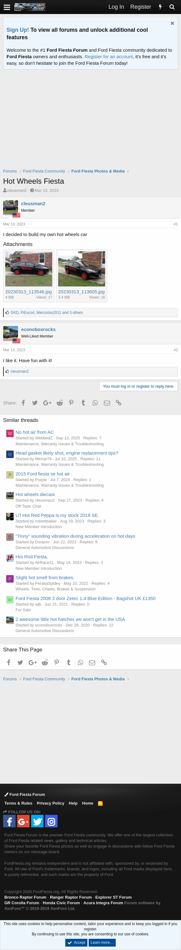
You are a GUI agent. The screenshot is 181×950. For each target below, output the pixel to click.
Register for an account (109, 56)
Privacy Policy (50, 803)
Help (73, 803)
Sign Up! (18, 30)
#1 (176, 224)
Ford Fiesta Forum (24, 794)
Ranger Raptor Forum (71, 897)
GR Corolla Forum (21, 902)
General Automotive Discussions (45, 547)
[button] (7, 7)
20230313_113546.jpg (28, 291)
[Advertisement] (92, 123)
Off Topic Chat (28, 506)
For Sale (23, 609)
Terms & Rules (18, 803)
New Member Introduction (39, 526)
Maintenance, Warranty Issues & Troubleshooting (60, 444)
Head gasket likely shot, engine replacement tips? (67, 453)
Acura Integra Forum (103, 902)
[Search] (172, 7)
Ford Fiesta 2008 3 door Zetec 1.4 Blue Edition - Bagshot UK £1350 (85, 598)
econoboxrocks (38, 329)
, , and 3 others (47, 312)
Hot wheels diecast (35, 494)
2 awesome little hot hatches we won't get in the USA (70, 619)
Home (87, 803)
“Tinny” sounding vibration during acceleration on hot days (75, 536)
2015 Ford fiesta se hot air (43, 473)
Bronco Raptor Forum (25, 897)
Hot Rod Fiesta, (32, 556)
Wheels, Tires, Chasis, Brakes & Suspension (55, 589)
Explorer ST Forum (113, 897)
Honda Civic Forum (61, 902)
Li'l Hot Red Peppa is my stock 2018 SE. (57, 515)
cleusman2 (17, 190)
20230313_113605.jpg (81, 291)
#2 (176, 350)
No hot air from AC (35, 432)
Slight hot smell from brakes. (45, 577)
